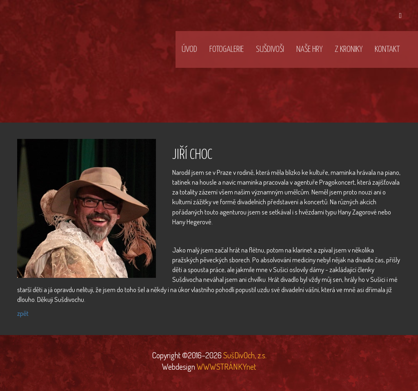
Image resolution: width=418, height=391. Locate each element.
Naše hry (309, 49)
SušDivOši (270, 49)
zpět (23, 313)
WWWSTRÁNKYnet (226, 366)
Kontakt (387, 49)
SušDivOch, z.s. (244, 355)
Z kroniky (348, 49)
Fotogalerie (226, 49)
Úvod (189, 49)
